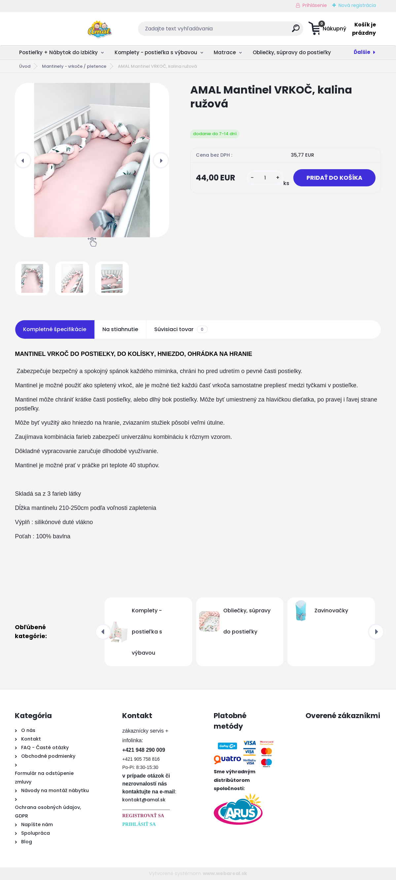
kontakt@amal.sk (143, 799)
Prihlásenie (315, 5)
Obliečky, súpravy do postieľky (292, 52)
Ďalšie (362, 52)
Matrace (225, 52)
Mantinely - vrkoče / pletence (74, 66)
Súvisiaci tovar (180, 329)
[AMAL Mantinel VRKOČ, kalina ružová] (92, 160)
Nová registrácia (357, 5)
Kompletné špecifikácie (54, 329)
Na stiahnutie (120, 329)
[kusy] (265, 178)
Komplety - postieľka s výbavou (156, 52)
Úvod (24, 66)
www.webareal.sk (225, 873)
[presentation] (23, 160)
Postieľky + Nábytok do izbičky (58, 52)
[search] (263, 30)
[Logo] (55, 28)
